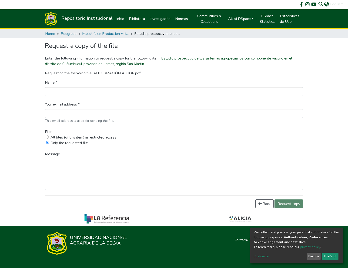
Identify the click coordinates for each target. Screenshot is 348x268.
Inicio (120, 18)
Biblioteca (137, 18)
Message (52, 154)
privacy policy (310, 247)
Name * (51, 82)
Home (50, 33)
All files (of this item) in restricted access (83, 137)
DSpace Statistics (267, 18)
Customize (261, 256)
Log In (335, 4)
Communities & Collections (209, 18)
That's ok (330, 256)
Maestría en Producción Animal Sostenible (105, 33)
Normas (181, 18)
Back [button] (264, 203)
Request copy (289, 203)
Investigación (160, 18)
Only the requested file (69, 143)
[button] (327, 4)
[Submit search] (321, 4)
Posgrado (69, 33)
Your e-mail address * (62, 104)
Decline (313, 256)
